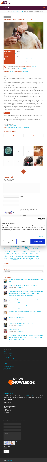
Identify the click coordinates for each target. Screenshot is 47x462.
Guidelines (19, 315)
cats (16, 127)
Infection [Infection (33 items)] (38, 250)
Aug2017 (18, 283)
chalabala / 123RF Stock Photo (12, 125)
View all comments (7, 369)
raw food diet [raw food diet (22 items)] (26, 254)
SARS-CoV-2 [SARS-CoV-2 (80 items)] (9, 256)
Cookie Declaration (7, 368)
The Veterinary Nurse (20, 53)
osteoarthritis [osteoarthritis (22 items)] (32, 251)
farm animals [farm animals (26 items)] (7, 250)
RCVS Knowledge (8, 353)
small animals (25, 71)
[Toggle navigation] (44, 7)
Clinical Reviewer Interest (9, 361)
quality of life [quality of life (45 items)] (8, 255)
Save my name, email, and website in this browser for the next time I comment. (28, 210)
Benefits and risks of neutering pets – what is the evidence (23, 285)
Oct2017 (21, 11)
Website (22, 205)
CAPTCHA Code (23, 215)
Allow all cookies (38, 241)
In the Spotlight (20, 287)
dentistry (19, 127)
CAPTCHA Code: (7, 446)
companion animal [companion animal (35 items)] (15, 246)
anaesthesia (8, 127)
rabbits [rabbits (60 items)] (17, 255)
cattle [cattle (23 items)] (6, 246)
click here (34, 66)
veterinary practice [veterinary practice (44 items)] (34, 260)
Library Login (7, 357)
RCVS (5, 351)
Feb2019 (18, 308)
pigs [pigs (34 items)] (37, 253)
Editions (17, 11)
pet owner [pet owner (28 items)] (24, 253)
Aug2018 (18, 297)
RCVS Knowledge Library (9, 355)
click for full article (19, 62)
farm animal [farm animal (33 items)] (35, 248)
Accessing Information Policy (9, 366)
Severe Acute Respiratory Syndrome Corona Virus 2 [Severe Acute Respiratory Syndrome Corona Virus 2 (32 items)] (21, 258)
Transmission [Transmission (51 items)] (14, 260)
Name (22, 196)
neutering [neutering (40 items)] (16, 251)
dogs (22, 127)
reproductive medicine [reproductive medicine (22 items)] (36, 254)
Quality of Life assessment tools (16, 317)
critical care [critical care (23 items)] (11, 248)
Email (21, 200)
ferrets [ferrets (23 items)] (15, 249)
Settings (41, 236)
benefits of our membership (21, 68)
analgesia (13, 127)
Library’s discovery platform (10, 358)
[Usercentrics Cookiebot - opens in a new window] (39, 218)
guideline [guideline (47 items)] (22, 250)
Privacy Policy (6, 365)
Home (14, 11)
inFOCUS (6, 7)
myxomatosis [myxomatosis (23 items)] (7, 251)
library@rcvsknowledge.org (9, 393)
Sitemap (5, 363)
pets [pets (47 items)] (31, 253)
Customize (23, 241)
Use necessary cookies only (8, 241)
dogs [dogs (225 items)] (27, 247)
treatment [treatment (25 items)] (24, 259)
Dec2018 (18, 302)
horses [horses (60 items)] (30, 250)
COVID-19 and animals (14, 329)
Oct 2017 (11, 71)
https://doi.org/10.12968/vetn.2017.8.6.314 (25, 58)
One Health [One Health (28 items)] (24, 251)
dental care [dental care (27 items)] (19, 248)
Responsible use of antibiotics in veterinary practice (21, 323)
